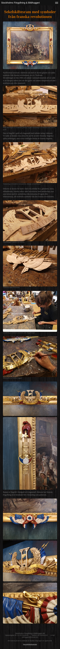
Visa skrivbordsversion (30, 644)
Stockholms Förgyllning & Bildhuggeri (20, 2)
